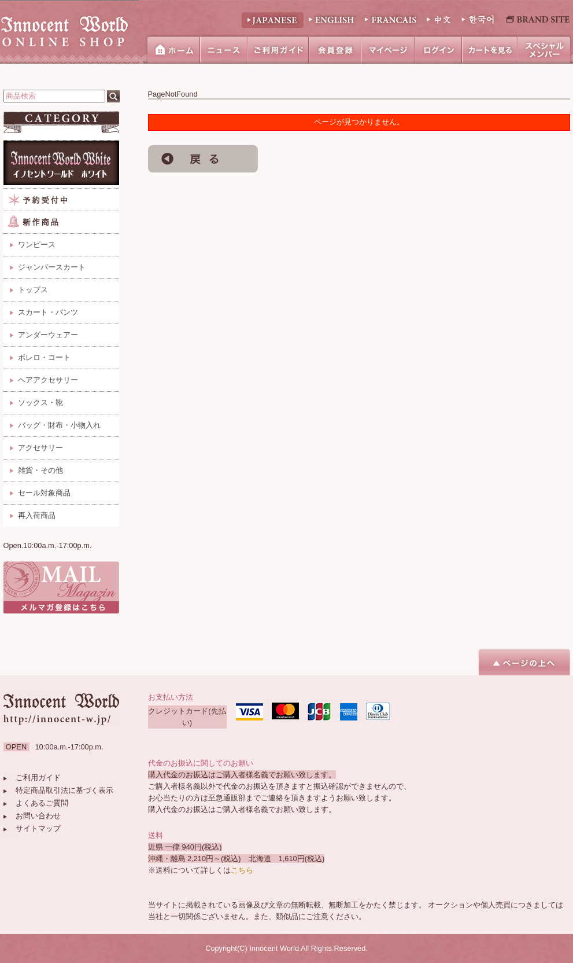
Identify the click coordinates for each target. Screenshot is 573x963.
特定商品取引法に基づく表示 (64, 790)
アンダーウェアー (48, 334)
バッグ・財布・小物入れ (59, 425)
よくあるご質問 (42, 803)
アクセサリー (40, 447)
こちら (242, 870)
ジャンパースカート (52, 267)
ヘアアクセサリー (48, 380)
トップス (33, 289)
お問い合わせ (38, 815)
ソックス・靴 (40, 402)
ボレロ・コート (44, 357)
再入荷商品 (37, 515)
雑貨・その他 (40, 470)
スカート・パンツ (48, 312)
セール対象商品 (44, 492)
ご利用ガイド (38, 777)
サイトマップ (38, 828)
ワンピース (37, 244)
